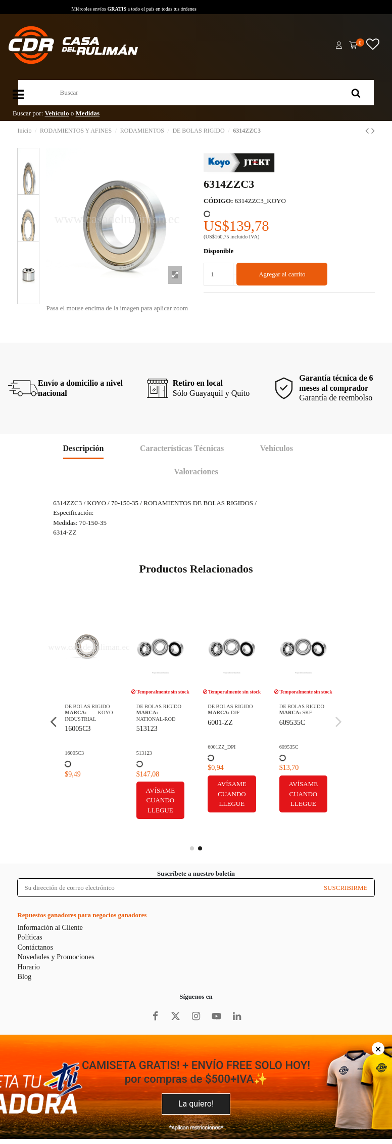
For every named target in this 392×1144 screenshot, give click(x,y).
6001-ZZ (220, 722)
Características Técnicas (182, 448)
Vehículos (276, 448)
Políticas (29, 937)
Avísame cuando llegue (160, 800)
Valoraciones (196, 471)
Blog (24, 976)
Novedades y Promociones (55, 957)
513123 (147, 728)
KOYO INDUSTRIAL (89, 715)
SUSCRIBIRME (346, 887)
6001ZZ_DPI (221, 747)
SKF (307, 712)
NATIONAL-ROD (156, 719)
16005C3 (77, 728)
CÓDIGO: (218, 201)
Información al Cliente (49, 927)
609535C (292, 722)
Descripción (83, 448)
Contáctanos (35, 947)
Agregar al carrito (282, 274)
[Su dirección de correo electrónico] (167, 887)
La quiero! (196, 1104)
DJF (235, 712)
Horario (28, 967)
